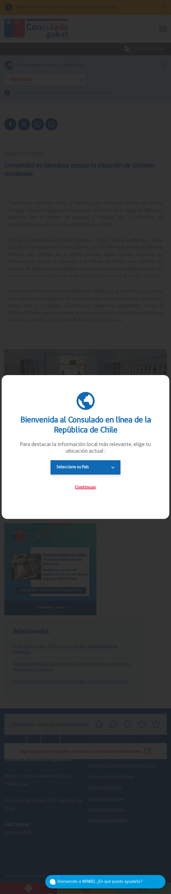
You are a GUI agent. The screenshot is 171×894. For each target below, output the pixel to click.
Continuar (85, 487)
